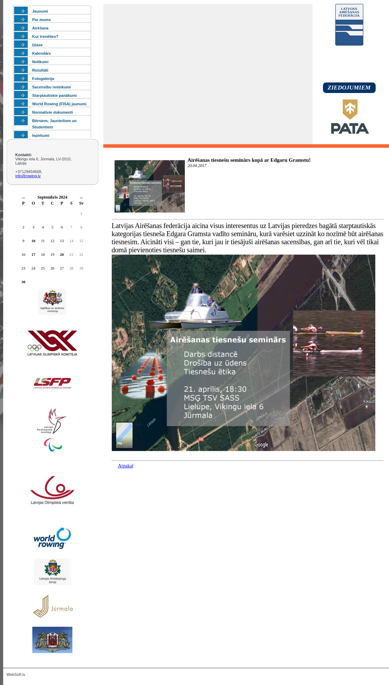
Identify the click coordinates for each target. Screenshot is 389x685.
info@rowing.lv (28, 176)
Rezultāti (40, 70)
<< (23, 198)
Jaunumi (40, 11)
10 (33, 241)
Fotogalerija (43, 79)
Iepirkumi (41, 135)
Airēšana (40, 28)
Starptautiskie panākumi (54, 95)
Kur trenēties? (45, 36)
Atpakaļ (126, 465)
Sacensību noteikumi (51, 87)
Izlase (37, 45)
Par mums (41, 20)
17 (33, 254)
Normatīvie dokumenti (52, 112)
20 (62, 254)
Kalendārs (41, 53)
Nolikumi (40, 62)
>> (81, 198)
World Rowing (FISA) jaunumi (59, 104)
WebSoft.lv (16, 674)
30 (23, 282)
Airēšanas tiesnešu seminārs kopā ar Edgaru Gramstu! (249, 160)
